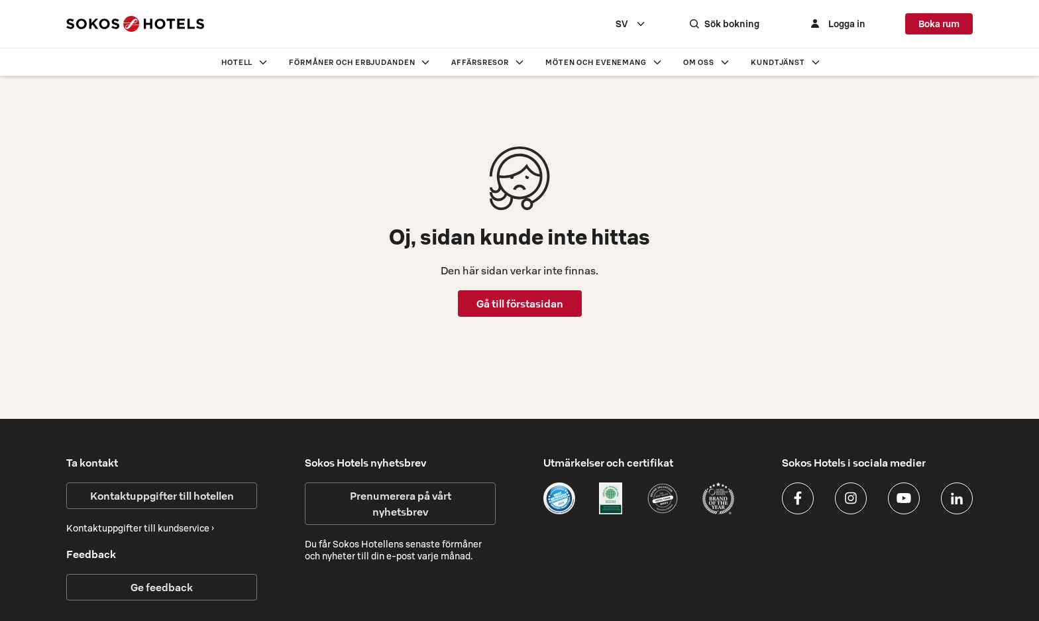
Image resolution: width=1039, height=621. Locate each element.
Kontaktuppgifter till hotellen (162, 495)
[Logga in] (836, 24)
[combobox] (631, 24)
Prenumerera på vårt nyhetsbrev (400, 503)
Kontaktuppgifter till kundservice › (140, 528)
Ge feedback (162, 587)
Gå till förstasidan (519, 303)
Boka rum (938, 24)
